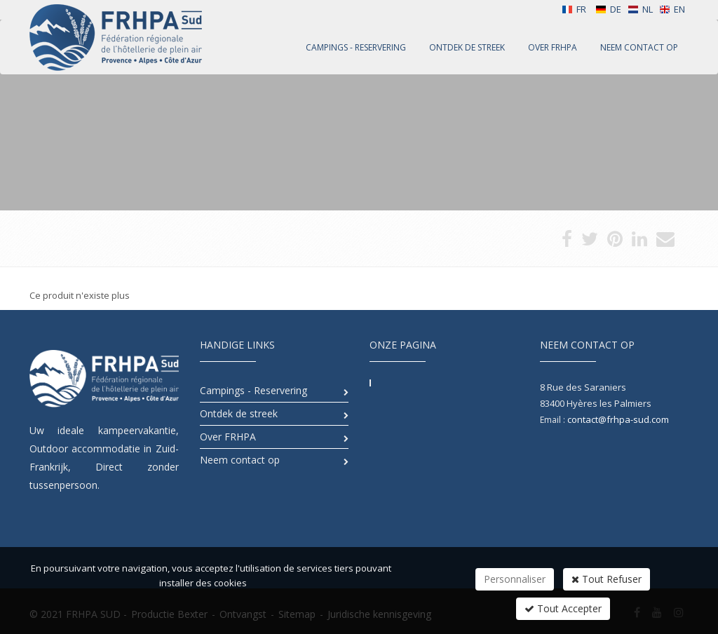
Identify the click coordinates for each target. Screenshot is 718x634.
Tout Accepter (563, 608)
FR (574, 9)
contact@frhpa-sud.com (618, 419)
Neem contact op (240, 459)
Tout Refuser (606, 579)
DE (608, 9)
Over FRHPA (228, 436)
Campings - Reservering (253, 390)
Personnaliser (515, 579)
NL (640, 9)
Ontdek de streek (239, 413)
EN (672, 9)
